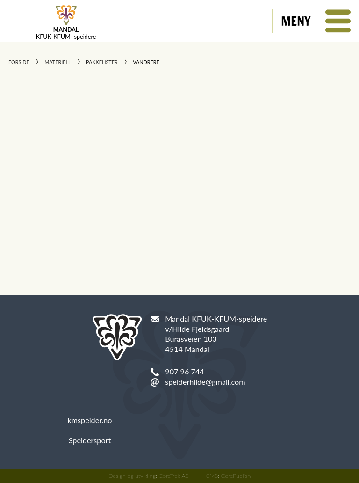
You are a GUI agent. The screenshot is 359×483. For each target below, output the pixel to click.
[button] (315, 21)
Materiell (57, 62)
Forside (18, 62)
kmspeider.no (90, 420)
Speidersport (90, 440)
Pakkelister (102, 62)
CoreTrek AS (174, 475)
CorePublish (236, 475)
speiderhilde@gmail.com (205, 381)
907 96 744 (184, 371)
